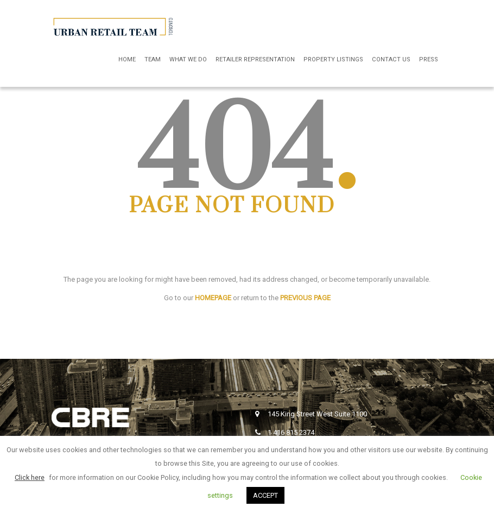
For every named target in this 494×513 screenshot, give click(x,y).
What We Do (188, 59)
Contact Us (391, 59)
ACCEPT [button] (265, 495)
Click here (30, 477)
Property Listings (333, 59)
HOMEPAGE (213, 298)
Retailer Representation (255, 59)
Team (152, 59)
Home (127, 59)
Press (428, 59)
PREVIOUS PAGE (305, 298)
